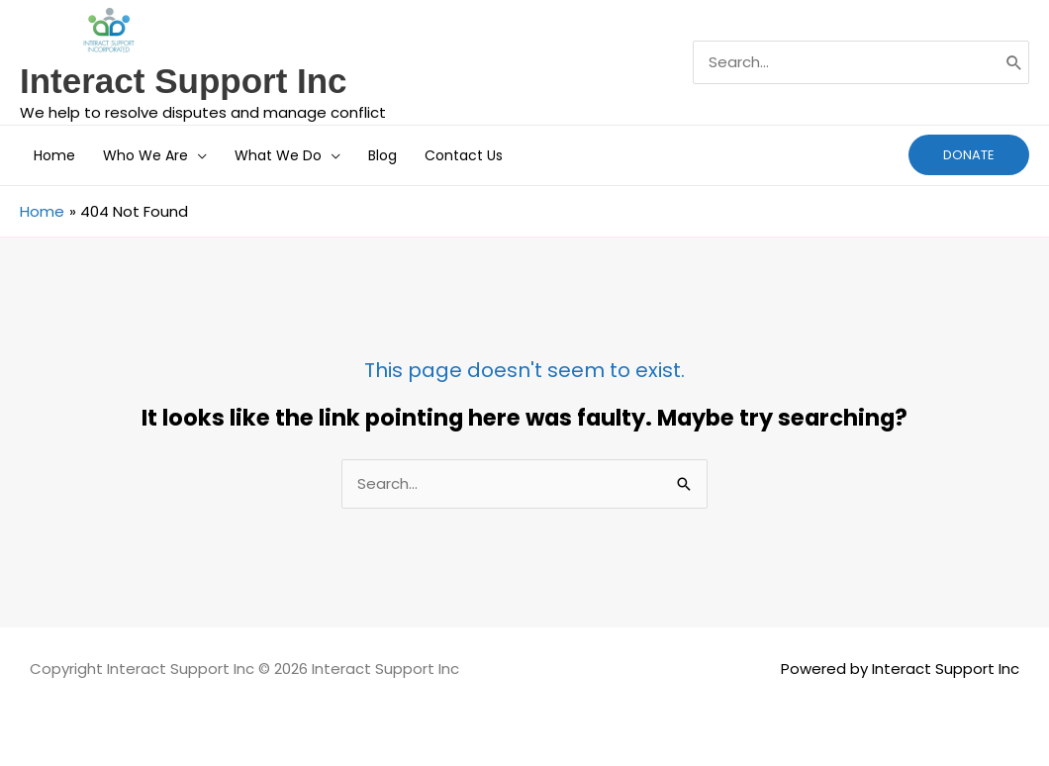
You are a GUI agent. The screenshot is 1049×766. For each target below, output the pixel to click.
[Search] (1014, 62)
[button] (197, 155)
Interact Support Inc (183, 80)
